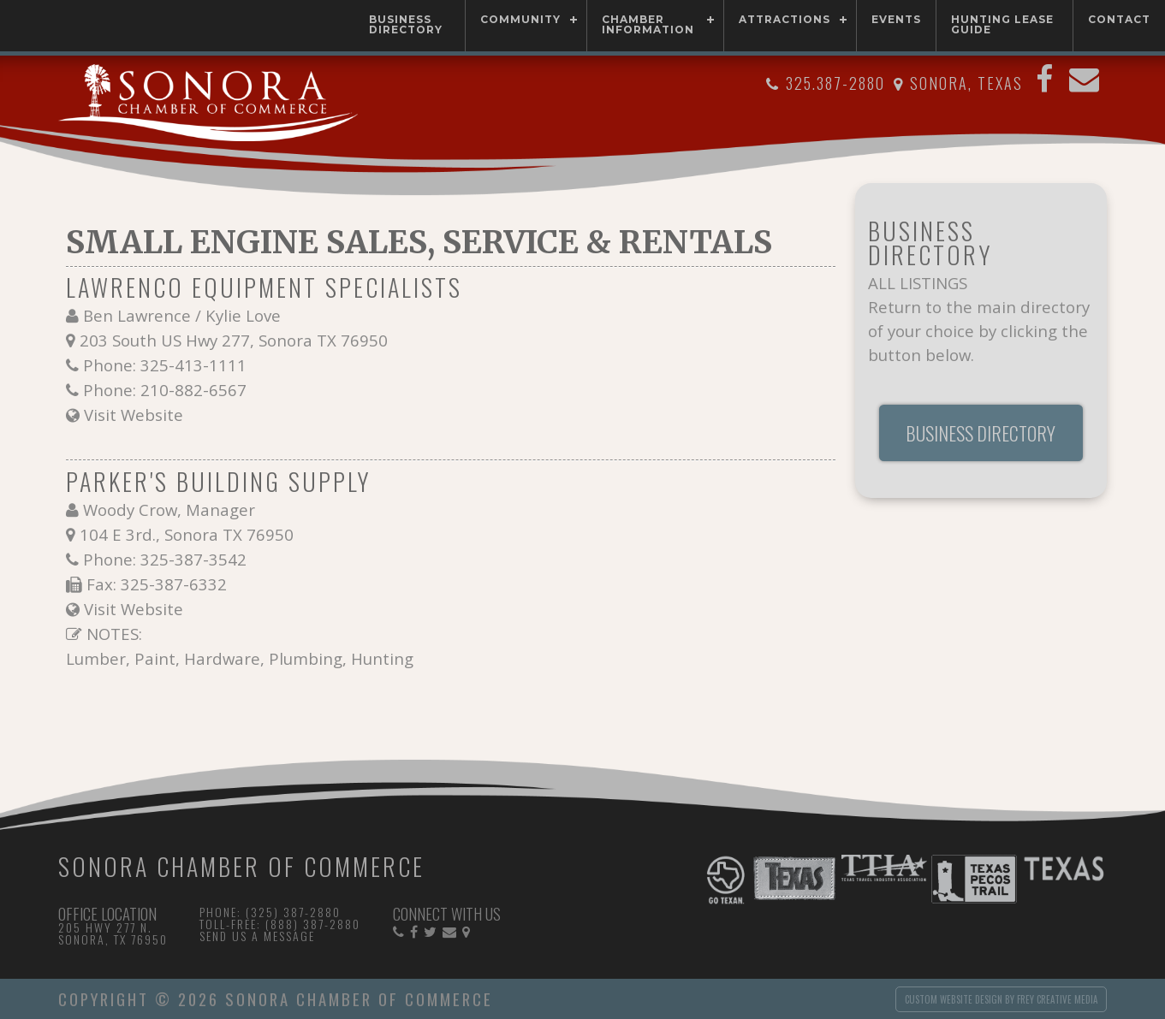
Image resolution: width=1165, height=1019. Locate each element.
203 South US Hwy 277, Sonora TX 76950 (234, 340)
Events (896, 19)
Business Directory (406, 24)
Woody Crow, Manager (169, 509)
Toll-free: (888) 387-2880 (279, 924)
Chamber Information (648, 24)
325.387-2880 (835, 83)
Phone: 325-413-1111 (165, 365)
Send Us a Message (257, 936)
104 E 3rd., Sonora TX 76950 (187, 534)
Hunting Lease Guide (1002, 24)
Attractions (784, 19)
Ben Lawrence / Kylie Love (182, 315)
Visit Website (133, 414)
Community (520, 19)
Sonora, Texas (966, 83)
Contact (1119, 19)
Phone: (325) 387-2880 (270, 912)
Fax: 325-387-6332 (156, 584)
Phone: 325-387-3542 (165, 559)
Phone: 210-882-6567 (165, 389)
